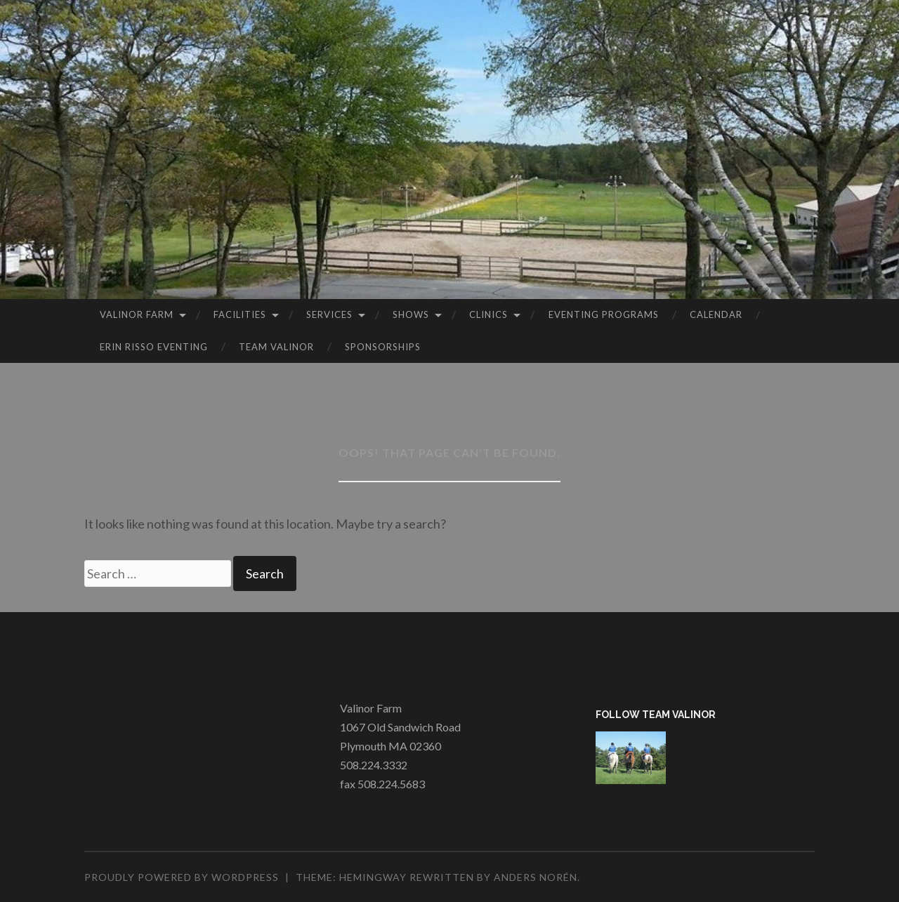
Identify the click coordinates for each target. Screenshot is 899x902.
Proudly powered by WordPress (181, 877)
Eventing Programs (604, 314)
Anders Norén (535, 877)
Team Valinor (276, 346)
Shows (411, 314)
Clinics (488, 314)
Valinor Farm (136, 314)
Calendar (716, 314)
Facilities (240, 314)
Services (329, 314)
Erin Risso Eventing (154, 346)
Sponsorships (383, 346)
